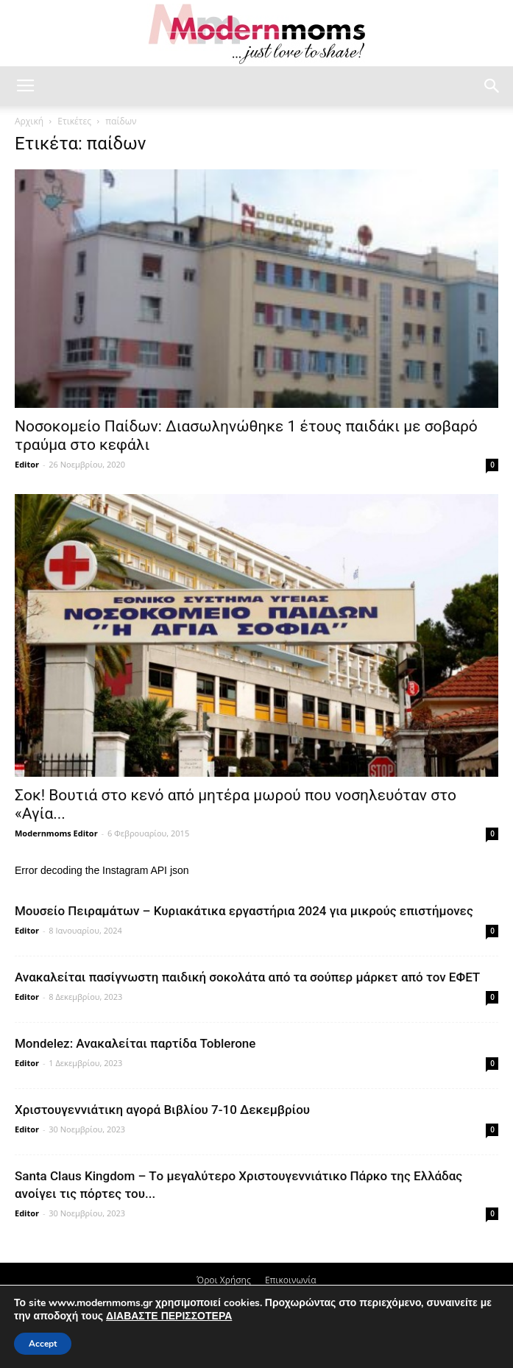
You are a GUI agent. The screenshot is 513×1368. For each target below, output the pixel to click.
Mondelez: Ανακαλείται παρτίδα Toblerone (135, 1043)
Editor (27, 464)
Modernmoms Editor (56, 833)
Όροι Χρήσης (223, 1280)
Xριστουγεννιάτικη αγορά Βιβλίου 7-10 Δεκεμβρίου (162, 1109)
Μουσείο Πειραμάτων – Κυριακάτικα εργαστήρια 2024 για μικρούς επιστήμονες (244, 910)
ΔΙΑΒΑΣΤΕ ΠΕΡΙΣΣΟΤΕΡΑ (169, 1316)
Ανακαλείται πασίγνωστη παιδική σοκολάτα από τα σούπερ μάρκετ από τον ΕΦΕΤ (247, 977)
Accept (43, 1344)
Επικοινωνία (290, 1280)
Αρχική (29, 121)
